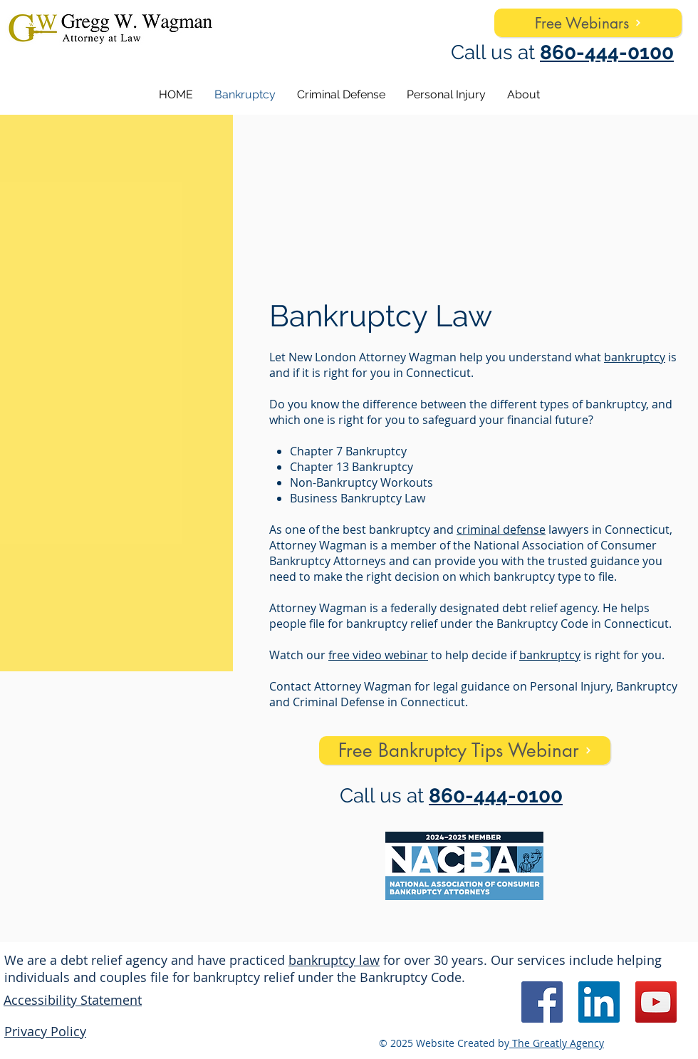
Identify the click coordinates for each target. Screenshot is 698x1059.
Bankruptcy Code (542, 623)
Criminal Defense (339, 702)
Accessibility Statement (73, 999)
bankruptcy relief (391, 623)
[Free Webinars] (588, 23)
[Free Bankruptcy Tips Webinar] (464, 750)
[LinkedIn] (599, 1002)
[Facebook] (542, 1002)
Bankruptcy (646, 686)
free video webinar (378, 655)
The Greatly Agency (556, 1043)
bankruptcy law (334, 959)
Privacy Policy (45, 1031)
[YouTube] (656, 1002)
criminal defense (501, 529)
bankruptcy (634, 357)
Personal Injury (570, 686)
